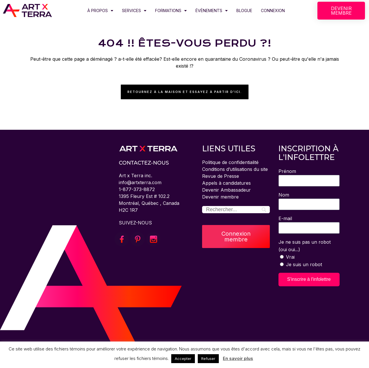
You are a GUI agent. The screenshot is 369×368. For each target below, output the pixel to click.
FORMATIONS (171, 11)
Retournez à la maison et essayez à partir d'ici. (184, 92)
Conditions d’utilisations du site (235, 169)
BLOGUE (244, 10)
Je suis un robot (304, 264)
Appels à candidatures (226, 183)
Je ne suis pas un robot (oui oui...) (304, 245)
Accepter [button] (183, 358)
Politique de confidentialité (230, 162)
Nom (283, 195)
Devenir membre (220, 197)
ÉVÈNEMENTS (211, 11)
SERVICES (134, 11)
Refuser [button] (208, 358)
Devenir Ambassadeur (226, 190)
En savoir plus (238, 358)
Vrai (290, 257)
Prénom (287, 171)
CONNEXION (273, 10)
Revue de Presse (220, 176)
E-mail (285, 218)
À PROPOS (100, 11)
